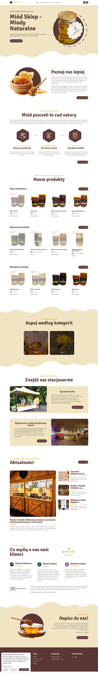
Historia (47, 2)
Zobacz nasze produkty (17, 41)
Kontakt (56, 2)
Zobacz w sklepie (82, 190)
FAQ (52, 2)
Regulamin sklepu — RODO (57, 661)
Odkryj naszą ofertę (81, 163)
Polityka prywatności (55, 659)
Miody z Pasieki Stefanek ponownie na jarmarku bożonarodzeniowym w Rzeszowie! (33, 523)
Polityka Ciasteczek (7, 666)
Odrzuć (5, 669)
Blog (72, 477)
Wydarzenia (13, 526)
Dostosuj (13, 669)
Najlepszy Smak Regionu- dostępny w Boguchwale (78, 505)
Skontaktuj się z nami (76, 408)
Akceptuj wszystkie (24, 669)
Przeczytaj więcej (41, 442)
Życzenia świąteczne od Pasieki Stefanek (78, 475)
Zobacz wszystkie (82, 464)
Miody (37, 2)
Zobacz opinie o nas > (69, 557)
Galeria (42, 2)
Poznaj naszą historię (81, 98)
